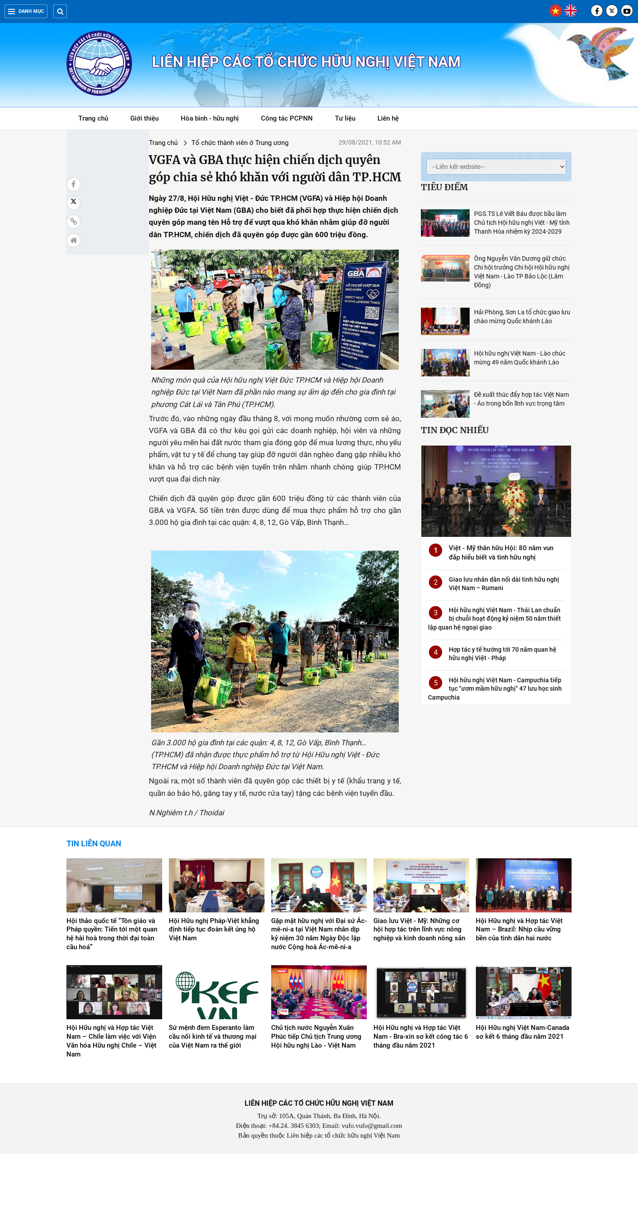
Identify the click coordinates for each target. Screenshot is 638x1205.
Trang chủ (93, 118)
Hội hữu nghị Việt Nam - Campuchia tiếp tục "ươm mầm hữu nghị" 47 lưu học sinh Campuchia (495, 689)
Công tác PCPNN (287, 118)
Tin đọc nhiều (455, 430)
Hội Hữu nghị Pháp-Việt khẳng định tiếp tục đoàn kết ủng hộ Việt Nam (214, 981)
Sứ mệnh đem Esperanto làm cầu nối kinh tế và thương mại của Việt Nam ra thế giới (213, 1088)
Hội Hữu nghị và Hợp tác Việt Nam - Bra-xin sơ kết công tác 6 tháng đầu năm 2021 (420, 1088)
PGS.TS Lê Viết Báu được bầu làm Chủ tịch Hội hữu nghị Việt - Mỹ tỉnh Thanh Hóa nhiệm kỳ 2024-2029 (522, 222)
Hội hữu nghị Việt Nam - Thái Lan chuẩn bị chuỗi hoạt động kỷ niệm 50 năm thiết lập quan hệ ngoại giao (494, 618)
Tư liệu (350, 119)
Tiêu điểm (444, 187)
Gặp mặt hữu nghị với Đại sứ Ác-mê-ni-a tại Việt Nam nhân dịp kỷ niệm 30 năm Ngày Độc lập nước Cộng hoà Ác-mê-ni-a (319, 985)
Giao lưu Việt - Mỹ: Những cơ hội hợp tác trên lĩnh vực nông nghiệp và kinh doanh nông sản (419, 981)
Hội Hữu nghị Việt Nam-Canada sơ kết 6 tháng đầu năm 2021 (522, 1084)
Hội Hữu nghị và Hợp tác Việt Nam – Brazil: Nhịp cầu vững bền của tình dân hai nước (519, 981)
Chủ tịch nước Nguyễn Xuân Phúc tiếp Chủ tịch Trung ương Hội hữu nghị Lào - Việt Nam (316, 1088)
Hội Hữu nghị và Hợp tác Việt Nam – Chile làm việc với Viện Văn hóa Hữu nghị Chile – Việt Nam (111, 1093)
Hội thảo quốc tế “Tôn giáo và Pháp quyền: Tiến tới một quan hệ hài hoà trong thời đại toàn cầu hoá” (111, 985)
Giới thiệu (144, 118)
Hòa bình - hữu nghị (210, 118)
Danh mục (26, 11)
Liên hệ (388, 118)
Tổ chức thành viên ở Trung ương (177, 142)
